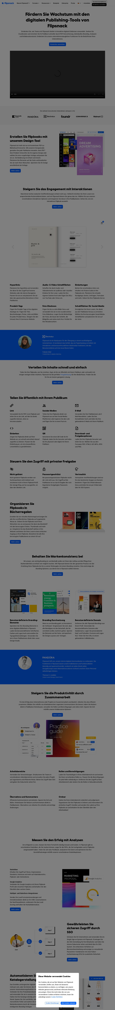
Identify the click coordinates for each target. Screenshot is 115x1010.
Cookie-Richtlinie (56, 997)
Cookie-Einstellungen (52, 1003)
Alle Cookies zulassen (68, 1003)
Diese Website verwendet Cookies (57, 977)
